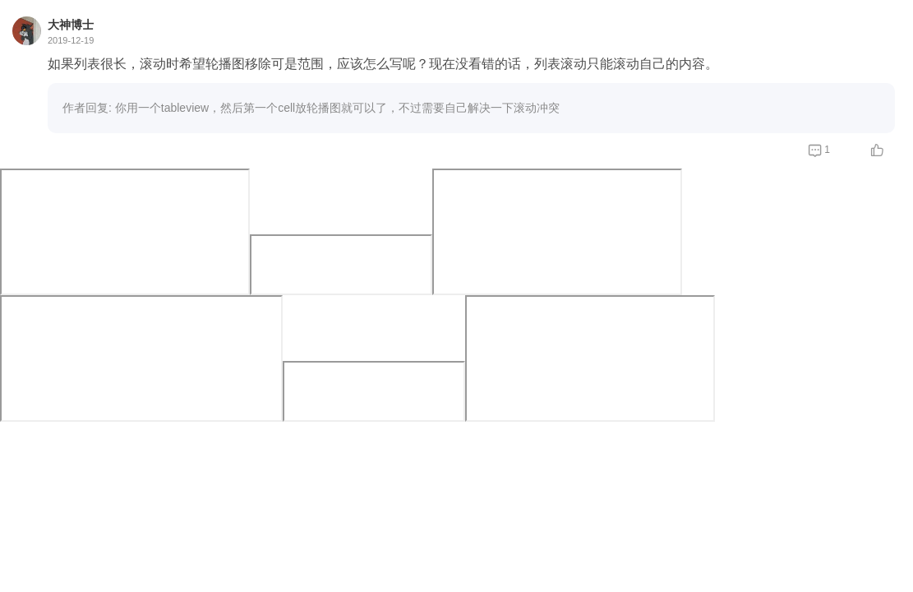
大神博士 (71, 24)
